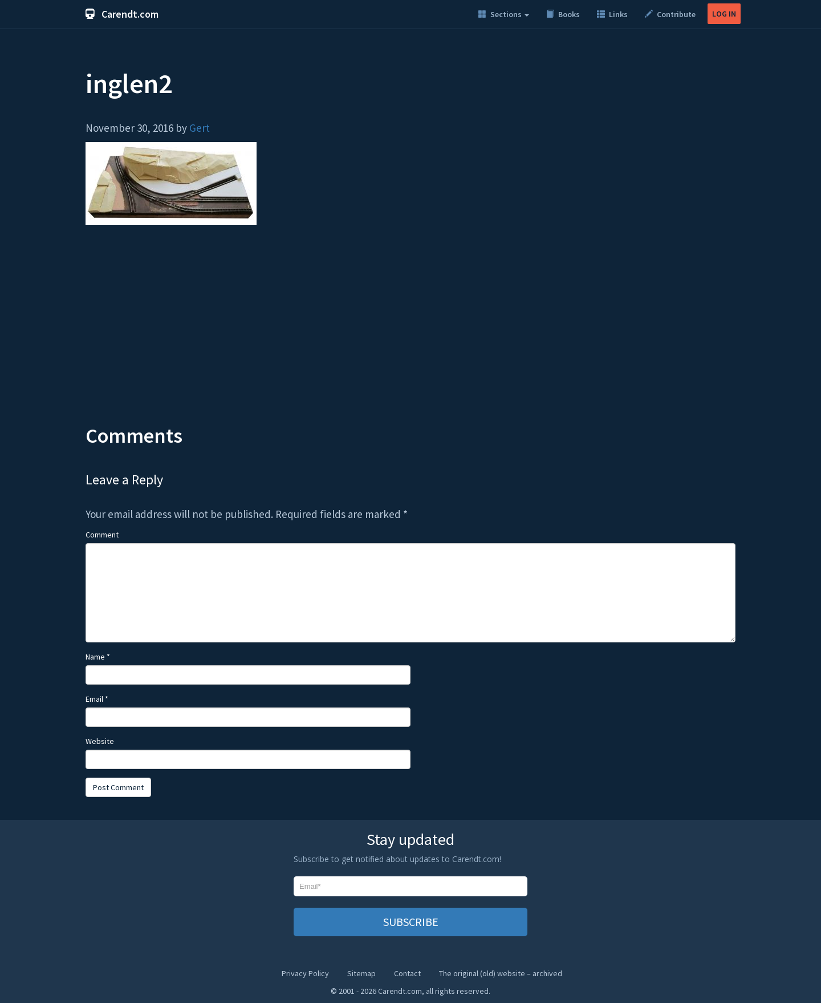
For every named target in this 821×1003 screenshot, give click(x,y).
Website (100, 741)
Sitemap (361, 973)
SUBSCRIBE (410, 922)
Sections (503, 14)
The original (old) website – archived (500, 973)
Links (612, 14)
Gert (199, 128)
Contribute (670, 14)
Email (97, 699)
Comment (102, 534)
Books (563, 14)
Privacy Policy (305, 973)
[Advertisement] (410, 333)
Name (98, 657)
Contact (407, 973)
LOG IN (724, 14)
